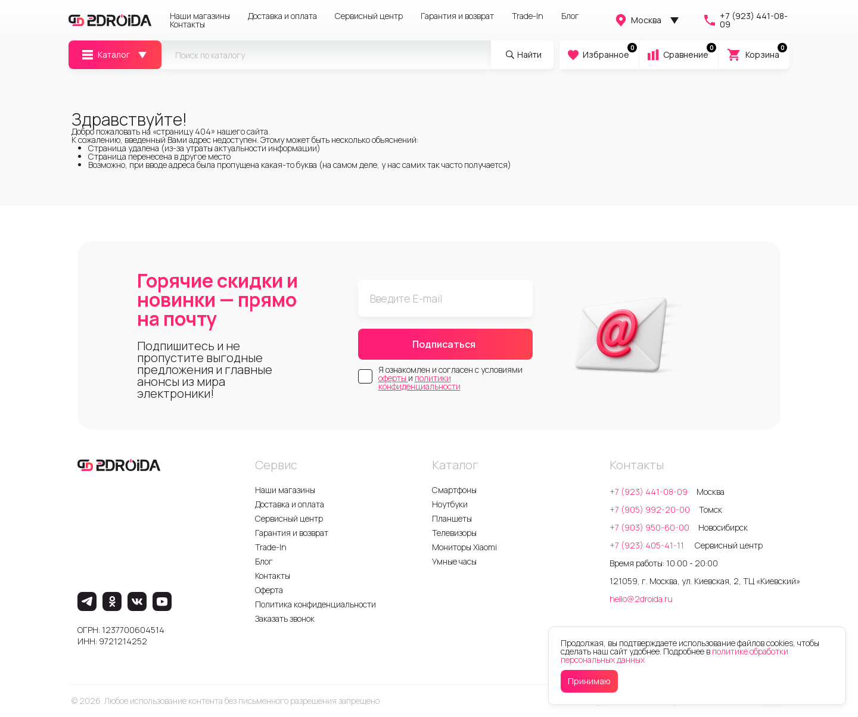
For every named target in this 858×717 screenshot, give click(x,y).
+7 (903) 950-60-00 (649, 527)
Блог (570, 16)
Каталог (105, 55)
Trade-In (527, 16)
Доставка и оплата (282, 16)
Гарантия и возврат (457, 16)
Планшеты (452, 518)
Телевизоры (454, 532)
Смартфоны (454, 489)
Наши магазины (200, 16)
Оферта (269, 590)
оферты (393, 378)
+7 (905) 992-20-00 (650, 509)
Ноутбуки (450, 504)
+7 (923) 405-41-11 (648, 545)
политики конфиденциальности (419, 382)
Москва (637, 20)
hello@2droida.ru (641, 598)
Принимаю (589, 681)
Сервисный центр (369, 16)
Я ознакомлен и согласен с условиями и (450, 378)
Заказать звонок (285, 618)
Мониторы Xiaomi (464, 547)
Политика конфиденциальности (315, 604)
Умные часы (454, 561)
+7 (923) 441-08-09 (745, 20)
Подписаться (443, 344)
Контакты (187, 24)
